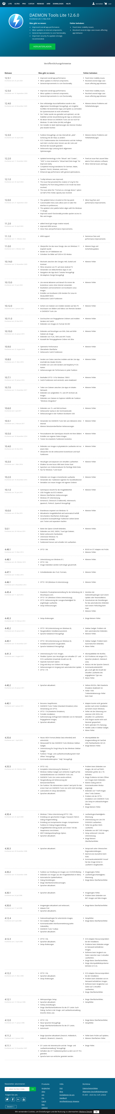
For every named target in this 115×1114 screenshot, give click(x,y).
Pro (24, 4)
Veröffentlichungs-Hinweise (69, 1101)
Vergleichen (46, 1088)
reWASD (40, 4)
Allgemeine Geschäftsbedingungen (95, 1092)
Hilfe (68, 4)
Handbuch (63, 1098)
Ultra (17, 4)
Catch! (31, 4)
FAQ (61, 1088)
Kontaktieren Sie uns (67, 1095)
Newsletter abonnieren (15, 1084)
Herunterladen (42, 46)
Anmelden (99, 4)
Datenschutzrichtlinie (90, 1088)
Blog (61, 1092)
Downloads (58, 4)
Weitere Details (85, 1111)
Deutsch (10, 1107)
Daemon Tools (4, 3)
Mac (43, 1105)
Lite (10, 4)
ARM (48, 4)
